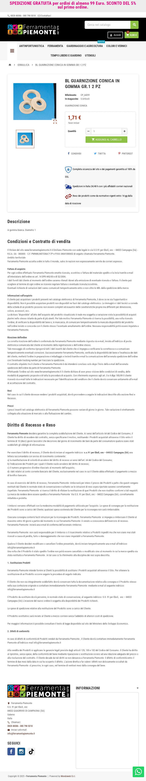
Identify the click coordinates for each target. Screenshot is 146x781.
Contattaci (44, 15)
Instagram (21, 751)
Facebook (11, 751)
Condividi (74, 153)
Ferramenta (55, 46)
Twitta (100, 153)
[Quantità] (106, 131)
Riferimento (70, 95)
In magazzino (71, 98)
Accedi (115, 35)
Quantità (72, 131)
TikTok (31, 751)
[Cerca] (112, 25)
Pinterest (125, 153)
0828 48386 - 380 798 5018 (21, 15)
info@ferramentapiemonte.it (21, 733)
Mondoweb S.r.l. (68, 776)
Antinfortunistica (31, 46)
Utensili (90, 55)
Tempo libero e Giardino (66, 55)
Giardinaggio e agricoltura (85, 44)
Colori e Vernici (116, 46)
